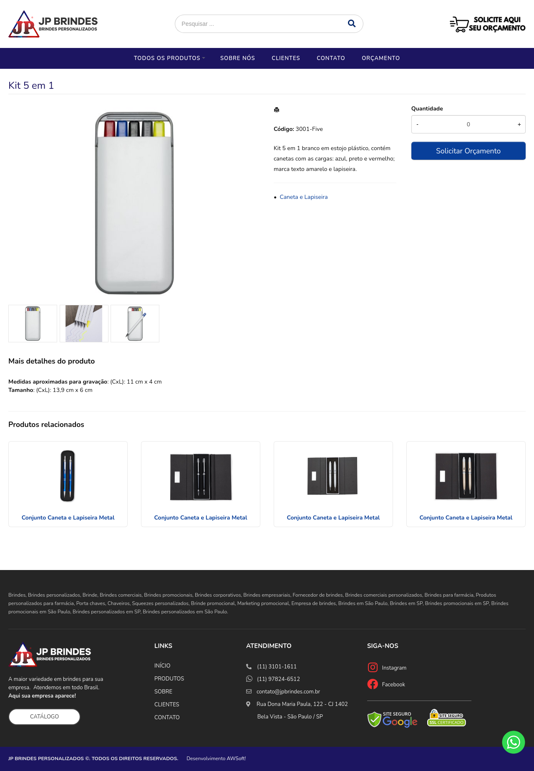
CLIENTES (166, 704)
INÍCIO (162, 666)
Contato (331, 58)
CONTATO (167, 717)
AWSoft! (236, 758)
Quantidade (427, 109)
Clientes (286, 58)
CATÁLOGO (44, 717)
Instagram (394, 668)
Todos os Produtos (167, 58)
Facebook (393, 684)
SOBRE (163, 692)
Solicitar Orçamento (468, 151)
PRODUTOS (169, 679)
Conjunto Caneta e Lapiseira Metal (68, 518)
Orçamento (381, 58)
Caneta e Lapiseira (303, 197)
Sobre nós (237, 58)
